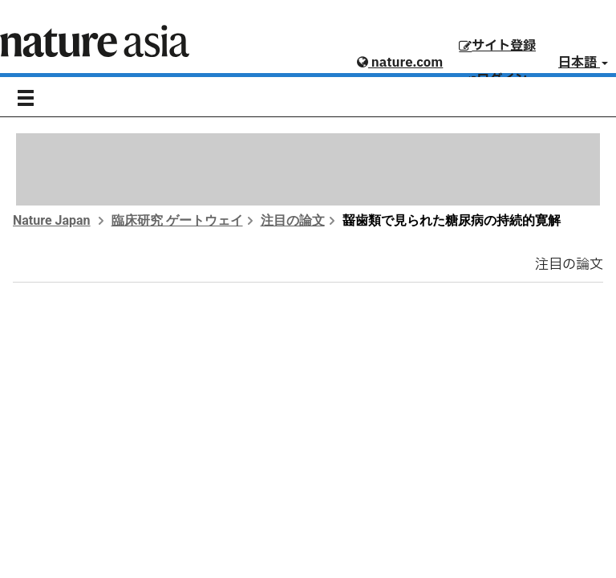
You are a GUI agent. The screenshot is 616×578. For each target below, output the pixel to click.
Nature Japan (52, 220)
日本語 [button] (583, 62)
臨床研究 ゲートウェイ (177, 220)
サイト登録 (497, 45)
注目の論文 (293, 220)
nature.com (400, 62)
